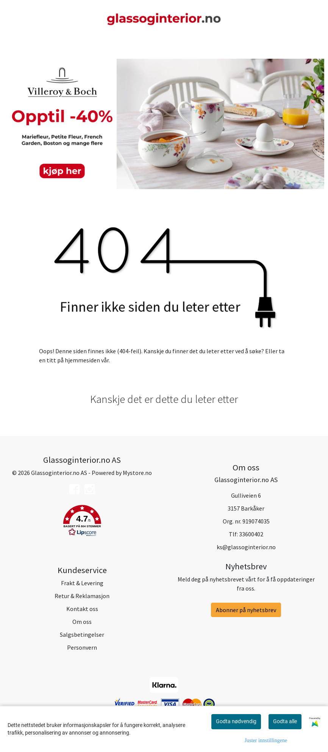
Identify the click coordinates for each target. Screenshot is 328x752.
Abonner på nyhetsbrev (246, 610)
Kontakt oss (82, 609)
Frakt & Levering (82, 583)
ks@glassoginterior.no (246, 547)
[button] (82, 522)
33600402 (251, 534)
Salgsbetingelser (82, 634)
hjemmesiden (82, 360)
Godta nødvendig (236, 721)
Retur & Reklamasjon (82, 596)
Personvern (82, 647)
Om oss (82, 621)
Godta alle (285, 721)
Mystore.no (137, 472)
